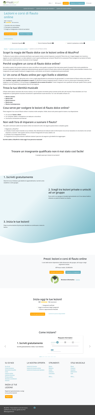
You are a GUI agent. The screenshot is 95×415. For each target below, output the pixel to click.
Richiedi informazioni (57, 272)
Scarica (78, 280)
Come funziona (8, 38)
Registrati (9, 396)
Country (73, 370)
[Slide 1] (40, 357)
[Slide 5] (52, 357)
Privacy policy (9, 377)
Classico (73, 368)
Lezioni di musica (32, 366)
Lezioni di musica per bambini (35, 370)
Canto (50, 370)
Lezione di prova (10, 375)
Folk (72, 373)
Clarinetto (52, 373)
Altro (50, 3)
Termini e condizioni (11, 379)
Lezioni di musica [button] (28, 8)
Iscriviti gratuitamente (10, 33)
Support (58, 3)
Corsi (6, 371)
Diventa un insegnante (77, 3)
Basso (50, 366)
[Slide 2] (43, 357)
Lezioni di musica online (34, 368)
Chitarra (51, 371)
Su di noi (7, 366)
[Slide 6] (54, 357)
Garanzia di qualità (10, 370)
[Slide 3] (46, 357)
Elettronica (74, 371)
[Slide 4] (49, 357)
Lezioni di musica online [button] (64, 8)
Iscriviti (66, 3)
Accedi (88, 3)
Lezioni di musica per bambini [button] (45, 8)
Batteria (51, 368)
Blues (72, 366)
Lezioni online (9, 373)
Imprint (7, 380)
